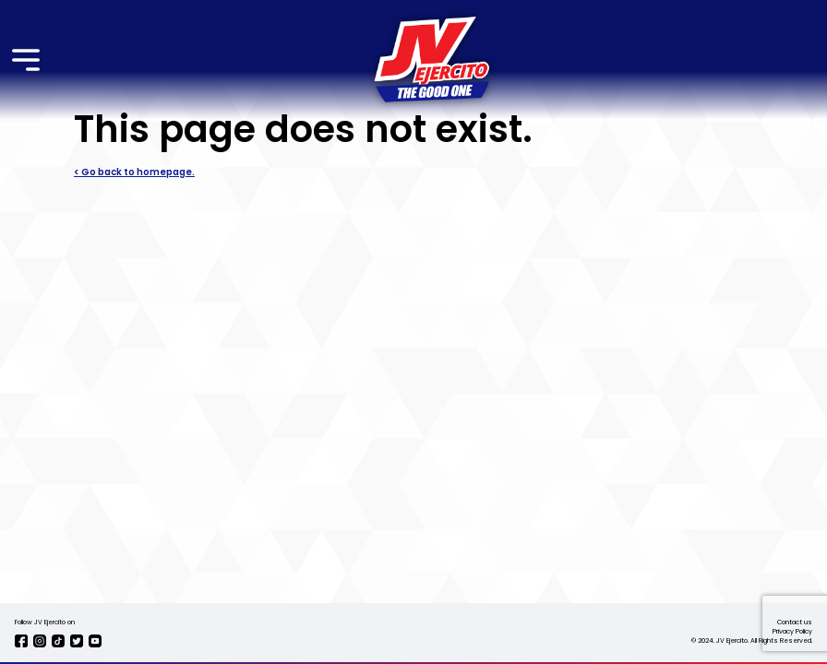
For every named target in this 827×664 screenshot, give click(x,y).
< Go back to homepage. (134, 172)
